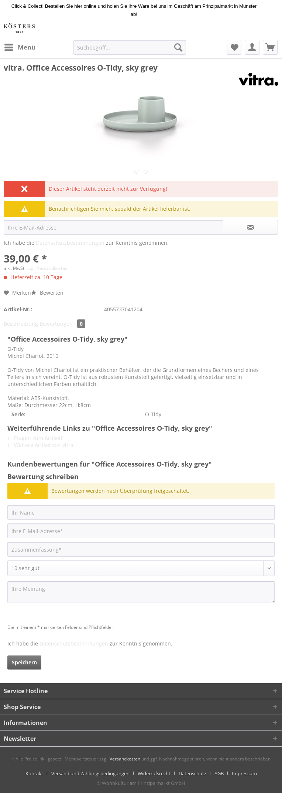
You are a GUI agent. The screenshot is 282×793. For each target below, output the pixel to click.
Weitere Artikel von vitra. (41, 444)
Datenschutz (192, 773)
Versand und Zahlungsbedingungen (90, 773)
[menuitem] (19, 47)
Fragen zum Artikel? (35, 437)
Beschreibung (21, 323)
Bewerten (47, 292)
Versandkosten (125, 759)
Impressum (244, 773)
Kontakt (34, 773)
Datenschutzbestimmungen (70, 242)
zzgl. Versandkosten (47, 268)
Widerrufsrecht (154, 773)
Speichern (24, 662)
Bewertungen (62, 323)
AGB (219, 773)
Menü (19, 46)
